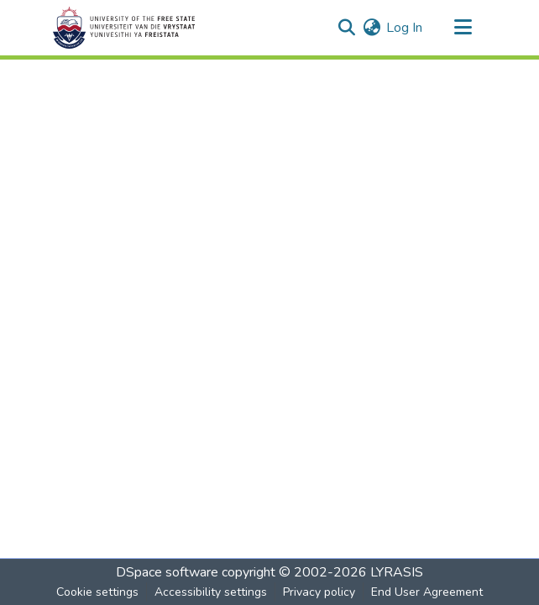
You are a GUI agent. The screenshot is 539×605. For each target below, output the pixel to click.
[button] (124, 28)
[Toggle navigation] (462, 28)
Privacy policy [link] (319, 592)
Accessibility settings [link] (210, 592)
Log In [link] (404, 27)
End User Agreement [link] (427, 592)
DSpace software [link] (167, 572)
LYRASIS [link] (396, 572)
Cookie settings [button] (97, 592)
